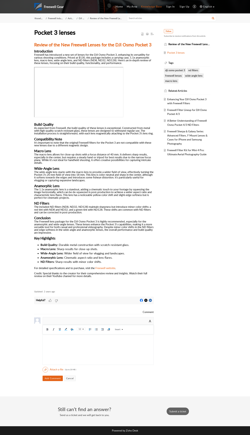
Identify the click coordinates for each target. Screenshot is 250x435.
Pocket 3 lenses (176, 52)
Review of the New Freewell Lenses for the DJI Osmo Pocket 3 (120, 18)
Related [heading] (177, 91)
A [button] (150, 321)
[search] (171, 18)
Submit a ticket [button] (177, 411)
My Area (132, 6)
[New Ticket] (178, 411)
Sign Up (184, 6)
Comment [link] (148, 312)
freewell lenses (173, 75)
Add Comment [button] (53, 378)
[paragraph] (94, 163)
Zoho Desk (132, 430)
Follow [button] (168, 31)
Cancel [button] (70, 378)
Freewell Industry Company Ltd (63, 18)
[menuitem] (119, 6)
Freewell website (105, 268)
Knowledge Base (151, 6)
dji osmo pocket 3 (175, 70)
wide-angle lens (193, 75)
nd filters (193, 70)
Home (119, 6)
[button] (194, 6)
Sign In (170, 6)
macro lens (171, 81)
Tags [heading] (170, 63)
